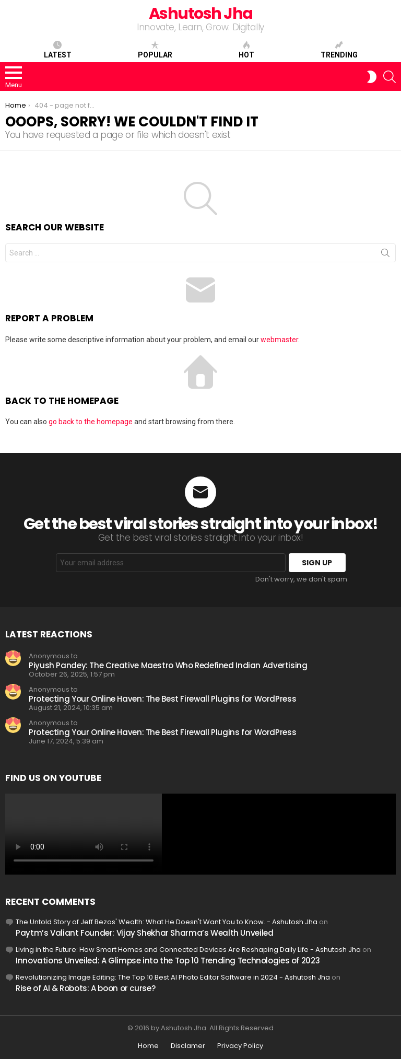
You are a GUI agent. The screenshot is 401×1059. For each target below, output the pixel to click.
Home (148, 1046)
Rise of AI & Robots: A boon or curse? (85, 988)
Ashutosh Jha (201, 14)
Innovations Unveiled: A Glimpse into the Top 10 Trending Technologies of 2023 (168, 960)
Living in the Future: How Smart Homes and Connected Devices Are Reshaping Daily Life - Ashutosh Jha (188, 950)
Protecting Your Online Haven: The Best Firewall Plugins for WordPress (162, 698)
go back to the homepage (91, 421)
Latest (58, 50)
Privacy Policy (240, 1046)
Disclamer (188, 1046)
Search (385, 254)
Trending (339, 50)
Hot (246, 50)
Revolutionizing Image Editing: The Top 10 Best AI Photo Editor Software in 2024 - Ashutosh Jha (173, 977)
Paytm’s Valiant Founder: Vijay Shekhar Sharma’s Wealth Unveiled (144, 932)
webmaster (279, 339)
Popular (155, 50)
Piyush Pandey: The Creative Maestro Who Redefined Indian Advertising (168, 665)
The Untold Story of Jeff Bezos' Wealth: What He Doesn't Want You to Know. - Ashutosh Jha (166, 922)
